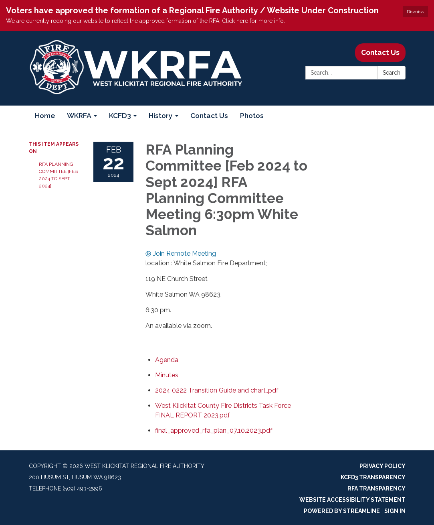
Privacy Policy (382, 466)
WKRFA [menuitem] (79, 115)
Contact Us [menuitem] (209, 115)
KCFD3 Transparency (373, 477)
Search (391, 72)
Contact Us (380, 52)
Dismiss (415, 11)
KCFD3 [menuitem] (120, 115)
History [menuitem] (161, 115)
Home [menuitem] (45, 115)
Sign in (395, 511)
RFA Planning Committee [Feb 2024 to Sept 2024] (58, 175)
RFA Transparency (376, 488)
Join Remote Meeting (180, 253)
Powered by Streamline (342, 511)
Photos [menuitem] (252, 115)
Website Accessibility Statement (352, 500)
